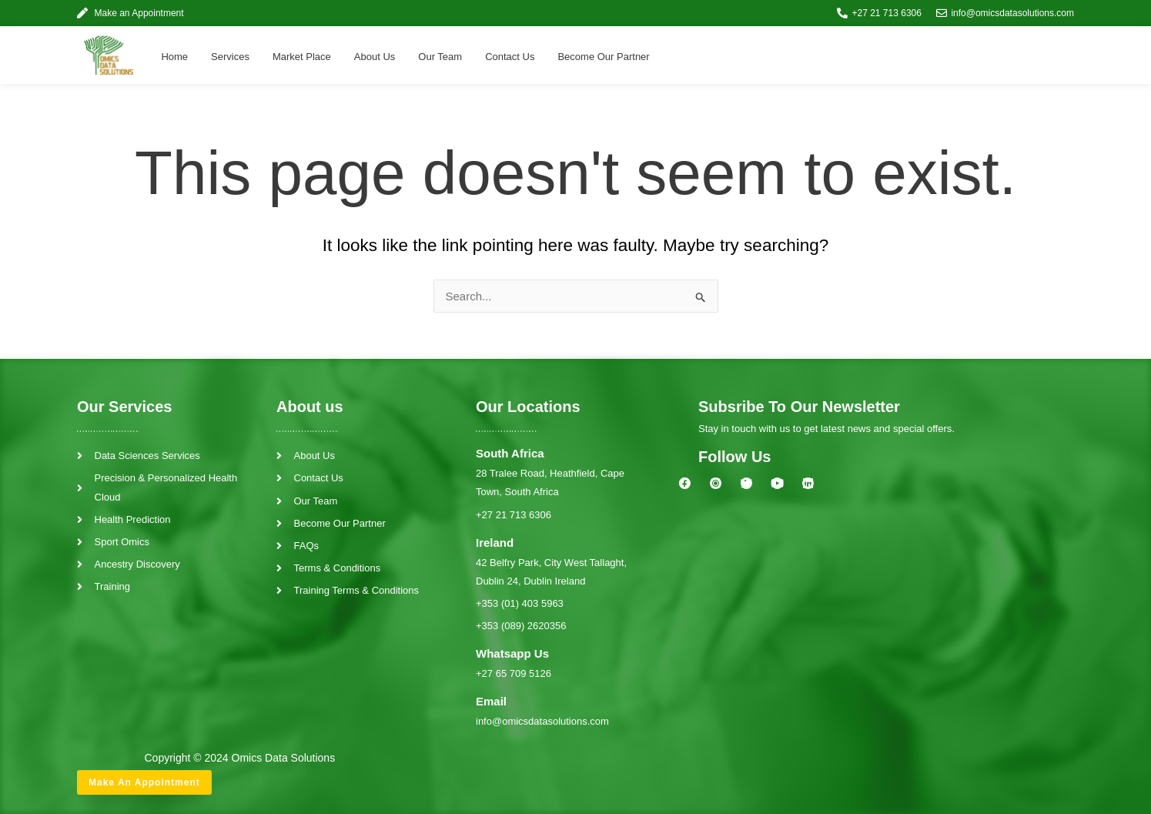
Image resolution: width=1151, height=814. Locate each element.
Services (230, 56)
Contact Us (509, 56)
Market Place (302, 56)
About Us (374, 56)
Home (174, 56)
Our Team (440, 56)
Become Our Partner (603, 56)
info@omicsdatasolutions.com (542, 721)
